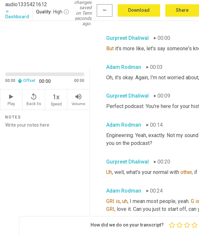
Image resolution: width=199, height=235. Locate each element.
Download (139, 10)
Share (182, 10)
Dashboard (17, 14)
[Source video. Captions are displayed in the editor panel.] (45, 43)
